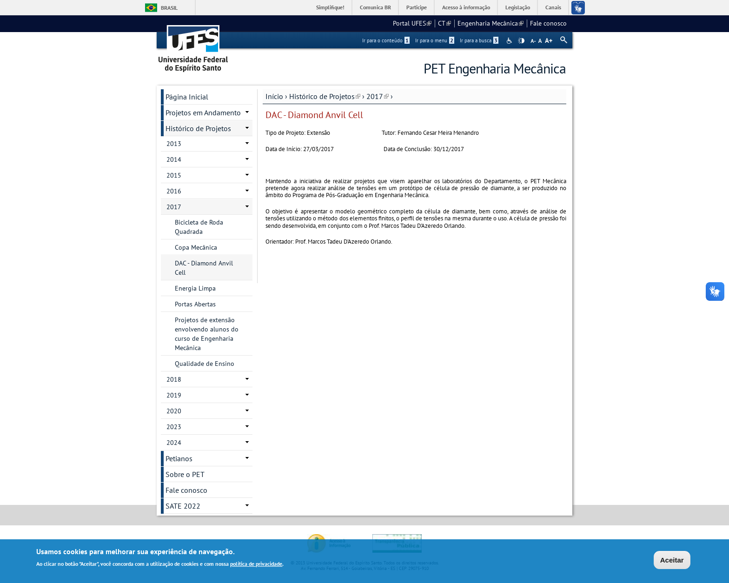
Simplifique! (330, 7)
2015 (173, 175)
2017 (377, 96)
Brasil (169, 7)
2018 (173, 379)
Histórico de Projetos (324, 96)
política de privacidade (256, 564)
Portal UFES (412, 23)
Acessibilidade (510, 41)
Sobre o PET (185, 474)
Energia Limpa (195, 288)
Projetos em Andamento (203, 112)
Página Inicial (187, 96)
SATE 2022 (183, 505)
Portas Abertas (195, 304)
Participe (416, 7)
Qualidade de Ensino (204, 363)
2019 (173, 395)
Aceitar (672, 561)
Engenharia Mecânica (490, 23)
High (521, 41)
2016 (173, 191)
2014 (173, 159)
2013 (173, 143)
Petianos (179, 458)
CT (444, 23)
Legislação (517, 7)
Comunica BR (375, 7)
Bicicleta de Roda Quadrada (199, 227)
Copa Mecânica (196, 247)
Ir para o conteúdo (386, 40)
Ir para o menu (434, 40)
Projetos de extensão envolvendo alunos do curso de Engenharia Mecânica (207, 334)
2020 (173, 411)
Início (274, 96)
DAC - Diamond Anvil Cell (204, 268)
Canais (553, 7)
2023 (173, 427)
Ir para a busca (479, 40)
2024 (173, 442)
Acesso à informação (466, 7)
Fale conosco (548, 23)
